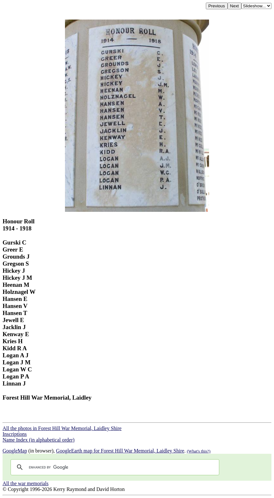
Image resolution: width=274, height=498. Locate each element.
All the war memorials (26, 483)
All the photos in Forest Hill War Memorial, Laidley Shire (62, 428)
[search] (114, 467)
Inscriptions (15, 434)
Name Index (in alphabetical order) (39, 440)
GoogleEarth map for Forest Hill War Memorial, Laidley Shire (120, 450)
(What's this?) (199, 451)
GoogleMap (15, 450)
